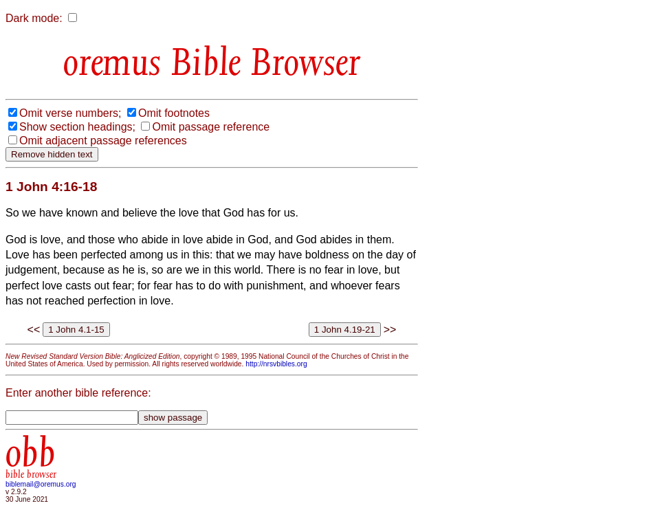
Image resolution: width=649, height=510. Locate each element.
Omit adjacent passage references (103, 140)
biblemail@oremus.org (41, 484)
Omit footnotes (174, 113)
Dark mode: (34, 18)
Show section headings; (77, 127)
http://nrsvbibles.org (276, 364)
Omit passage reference (211, 127)
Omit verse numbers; (70, 113)
